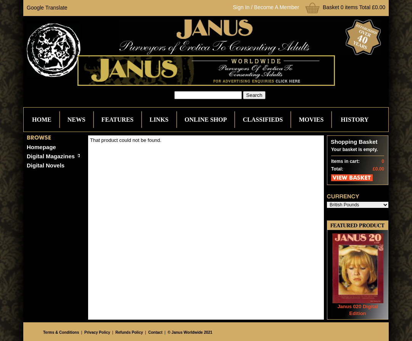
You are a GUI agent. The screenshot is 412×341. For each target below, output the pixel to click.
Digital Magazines (51, 156)
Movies (311, 119)
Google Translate (47, 8)
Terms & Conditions (61, 332)
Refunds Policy (129, 332)
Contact (155, 332)
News (76, 119)
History (355, 119)
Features (117, 119)
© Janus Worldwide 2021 (189, 332)
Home (42, 119)
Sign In (241, 7)
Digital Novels (45, 165)
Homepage (41, 147)
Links (159, 119)
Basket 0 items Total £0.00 (354, 7)
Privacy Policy (97, 332)
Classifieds (263, 119)
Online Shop (206, 119)
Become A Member (276, 7)
